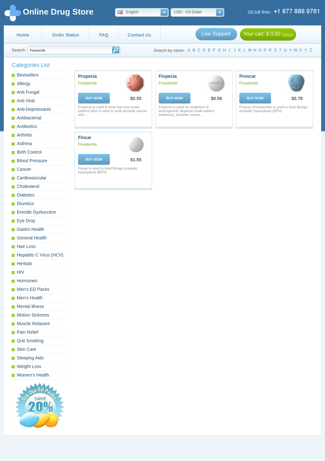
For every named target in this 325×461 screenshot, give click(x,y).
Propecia (87, 76)
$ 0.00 (273, 34)
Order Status (65, 34)
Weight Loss (29, 366)
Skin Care (26, 349)
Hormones (27, 280)
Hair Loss (26, 246)
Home (23, 34)
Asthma (24, 143)
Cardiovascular (31, 177)
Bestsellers (27, 74)
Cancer (24, 169)
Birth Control (29, 152)
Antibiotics (27, 126)
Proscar (247, 76)
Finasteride (87, 83)
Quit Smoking (30, 340)
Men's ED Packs (33, 289)
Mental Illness (30, 306)
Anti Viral (26, 100)
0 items (287, 34)
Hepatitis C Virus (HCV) (40, 254)
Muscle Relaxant (33, 323)
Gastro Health (30, 229)
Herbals (24, 263)
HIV (20, 272)
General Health (32, 237)
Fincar (84, 137)
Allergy (23, 83)
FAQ (103, 34)
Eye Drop (26, 220)
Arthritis (24, 134)
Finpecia (168, 76)
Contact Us (139, 34)
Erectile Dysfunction (36, 212)
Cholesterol (28, 186)
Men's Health (30, 297)
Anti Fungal (28, 92)
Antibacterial (29, 117)
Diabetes (25, 194)
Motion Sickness (33, 314)
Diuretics (25, 203)
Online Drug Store (58, 12)
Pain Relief (27, 332)
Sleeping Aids (30, 357)
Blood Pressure (32, 160)
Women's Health (33, 374)
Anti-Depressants (34, 109)
